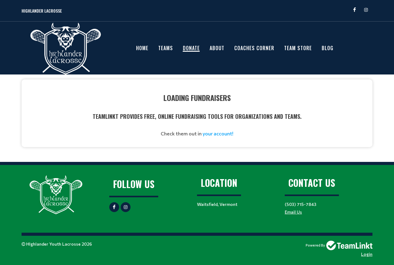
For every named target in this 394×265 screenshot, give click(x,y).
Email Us (293, 212)
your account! (218, 133)
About (217, 48)
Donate (191, 48)
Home (142, 48)
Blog (327, 48)
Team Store (298, 48)
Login (366, 254)
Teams (165, 48)
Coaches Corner (254, 48)
